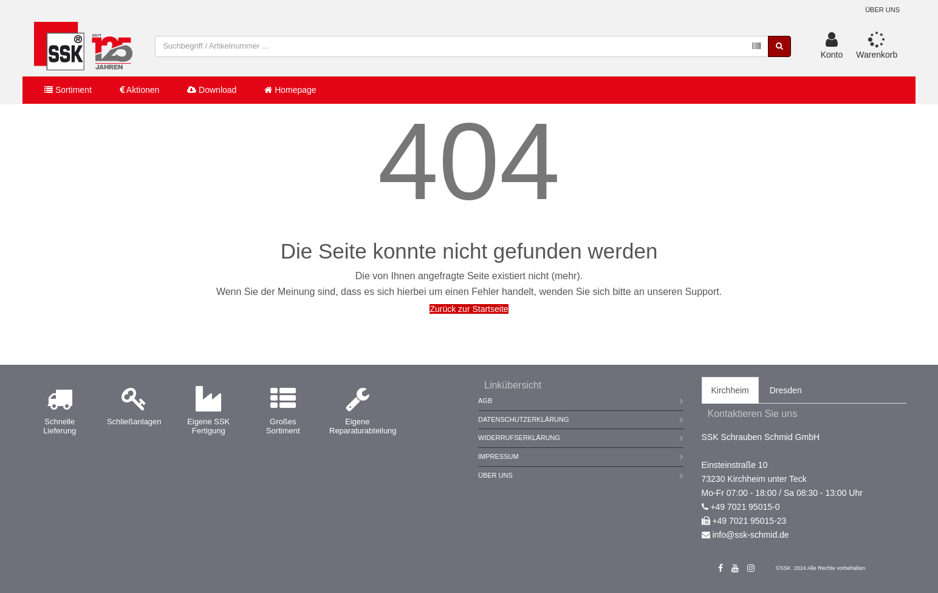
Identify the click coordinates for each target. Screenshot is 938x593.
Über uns (882, 9)
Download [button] (211, 90)
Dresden (786, 390)
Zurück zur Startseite (469, 309)
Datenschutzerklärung (523, 419)
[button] (832, 46)
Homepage (290, 90)
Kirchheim (730, 390)
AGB (485, 400)
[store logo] (83, 46)
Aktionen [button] (140, 90)
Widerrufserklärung (519, 437)
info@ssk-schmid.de (750, 535)
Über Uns (495, 475)
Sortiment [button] (68, 90)
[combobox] (462, 46)
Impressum (498, 456)
